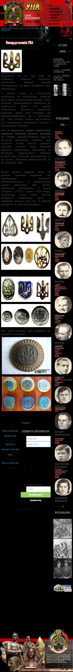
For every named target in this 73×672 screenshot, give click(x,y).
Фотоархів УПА (54, 15)
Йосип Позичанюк (59, 433)
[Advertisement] (62, 105)
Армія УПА (34, 670)
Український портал (9, 29)
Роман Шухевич (59, 252)
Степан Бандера (59, 160)
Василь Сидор (59, 344)
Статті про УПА (54, 21)
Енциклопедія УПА (55, 12)
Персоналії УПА (54, 9)
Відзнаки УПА (10, 436)
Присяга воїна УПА (10, 463)
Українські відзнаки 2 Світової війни (10, 449)
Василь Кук (59, 283)
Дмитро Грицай (59, 221)
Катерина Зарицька (59, 499)
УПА (50, 6)
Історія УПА (53, 18)
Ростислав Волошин (59, 465)
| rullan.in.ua (42, 670)
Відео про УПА (54, 24)
